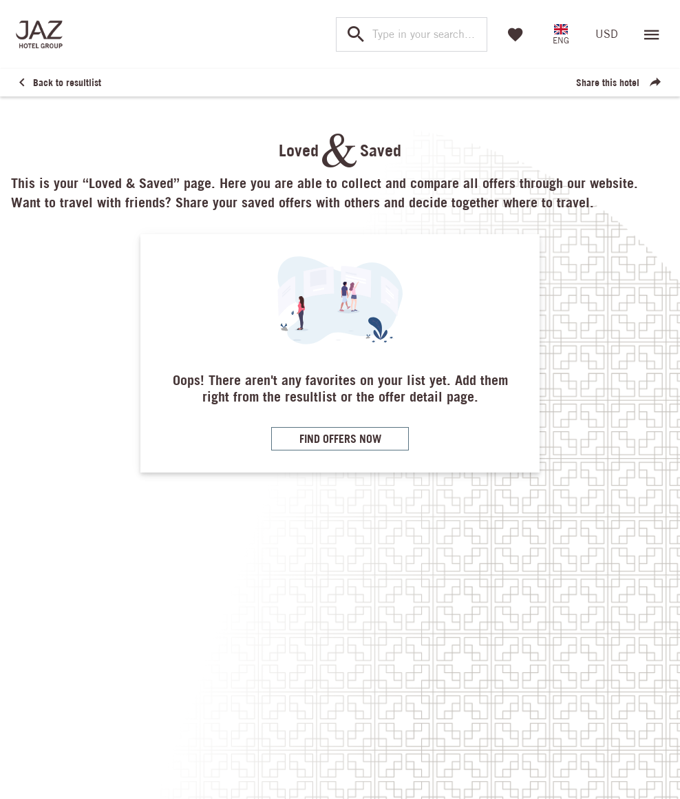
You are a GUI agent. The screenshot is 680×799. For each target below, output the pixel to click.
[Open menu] (652, 34)
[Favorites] (515, 34)
